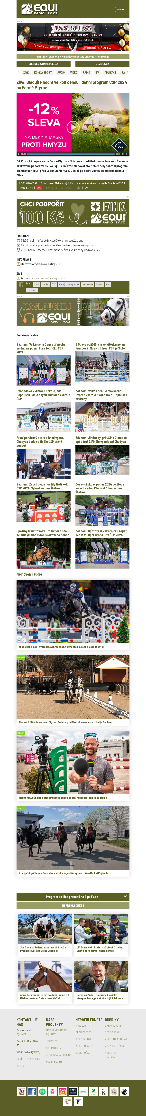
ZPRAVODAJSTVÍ (114, 1025)
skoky (45, 284)
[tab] (73, 897)
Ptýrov (99, 284)
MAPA (36, 1052)
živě (108, 284)
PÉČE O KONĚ (112, 1032)
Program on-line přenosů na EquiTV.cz (72, 897)
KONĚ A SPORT (43, 72)
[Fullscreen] (127, 154)
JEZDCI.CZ (102, 64)
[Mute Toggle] (123, 154)
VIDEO (73, 72)
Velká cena (88, 284)
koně (37, 284)
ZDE (58, 264)
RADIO (86, 72)
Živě (30, 187)
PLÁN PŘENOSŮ (84, 1032)
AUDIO (61, 72)
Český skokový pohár (69, 284)
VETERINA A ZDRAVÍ (116, 1039)
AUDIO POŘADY (83, 1052)
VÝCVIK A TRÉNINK (115, 1045)
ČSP (54, 284)
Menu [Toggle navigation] (120, 9)
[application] (73, 124)
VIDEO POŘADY (83, 1045)
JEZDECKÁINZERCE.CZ (43, 64)
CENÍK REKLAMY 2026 (28, 1058)
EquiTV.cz (32, 290)
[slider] (71, 154)
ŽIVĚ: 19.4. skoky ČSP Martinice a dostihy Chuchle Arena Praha (73, 56)
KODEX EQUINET (55, 1061)
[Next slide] (127, 72)
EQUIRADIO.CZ (54, 1047)
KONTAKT (22, 1065)
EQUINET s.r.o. (24, 1034)
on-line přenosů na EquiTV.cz (48, 278)
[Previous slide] (18, 72)
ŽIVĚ (26, 72)
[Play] (18, 154)
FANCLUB (51, 187)
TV (97, 72)
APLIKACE (110, 72)
